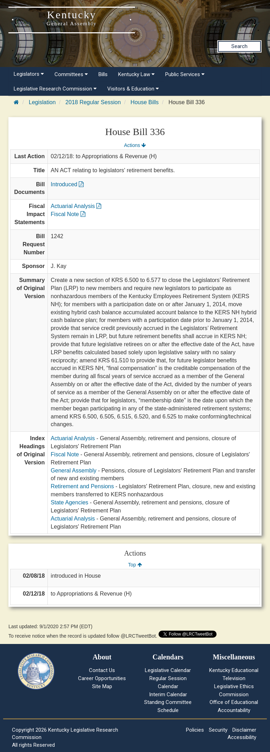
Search (239, 46)
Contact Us (102, 670)
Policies (195, 730)
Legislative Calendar (168, 670)
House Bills (144, 102)
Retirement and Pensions (82, 486)
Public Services (185, 74)
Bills (103, 74)
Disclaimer (244, 730)
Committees (71, 74)
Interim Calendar (168, 694)
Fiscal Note (68, 214)
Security (218, 730)
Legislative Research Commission (55, 89)
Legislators (29, 74)
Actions (135, 145)
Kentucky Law (136, 74)
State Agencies (69, 502)
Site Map (102, 686)
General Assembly (73, 471)
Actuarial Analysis (76, 206)
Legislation (42, 102)
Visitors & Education (133, 89)
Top (135, 565)
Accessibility (241, 737)
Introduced (67, 184)
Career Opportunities (102, 678)
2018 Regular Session (93, 102)
